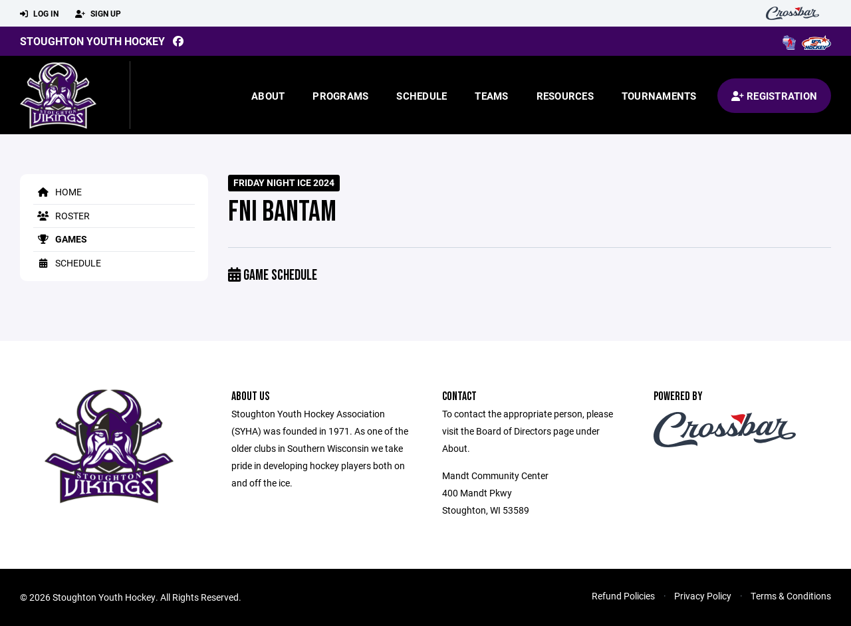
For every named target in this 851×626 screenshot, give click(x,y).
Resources (565, 95)
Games (60, 239)
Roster (61, 215)
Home (57, 191)
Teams (491, 95)
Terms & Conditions (791, 595)
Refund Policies (623, 595)
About (268, 95)
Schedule (421, 95)
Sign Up (98, 14)
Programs (340, 95)
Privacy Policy (702, 595)
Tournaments (659, 95)
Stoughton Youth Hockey (92, 41)
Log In (39, 14)
